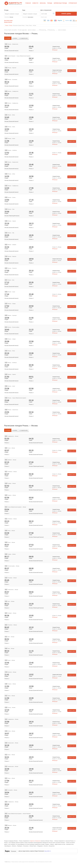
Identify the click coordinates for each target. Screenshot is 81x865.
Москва (11, 17)
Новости (35, 3)
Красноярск (30, 17)
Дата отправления (45, 10)
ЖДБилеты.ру (8, 861)
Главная (28, 3)
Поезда (49, 3)
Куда (23, 10)
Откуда (6, 10)
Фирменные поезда (60, 3)
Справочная (73, 3)
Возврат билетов (8, 22)
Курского (32, 840)
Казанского (38, 840)
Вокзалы (43, 3)
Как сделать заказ (8, 20)
